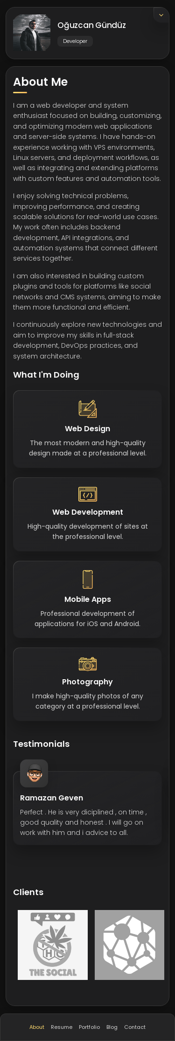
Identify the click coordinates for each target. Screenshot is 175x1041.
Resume (61, 1027)
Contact (135, 1027)
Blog (112, 1027)
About (36, 1027)
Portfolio (89, 1027)
